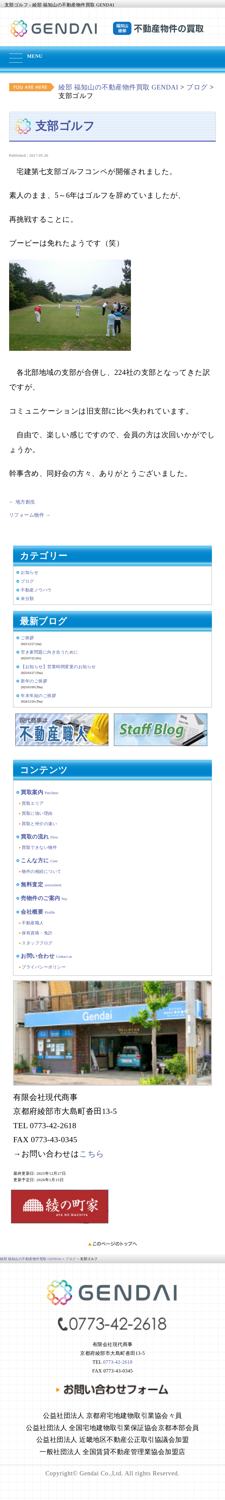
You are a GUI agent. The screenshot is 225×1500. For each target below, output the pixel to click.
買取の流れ (39, 837)
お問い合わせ (46, 956)
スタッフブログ (37, 942)
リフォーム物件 (30, 515)
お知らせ (29, 572)
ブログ (27, 581)
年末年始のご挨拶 (38, 695)
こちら (91, 1153)
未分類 (27, 598)
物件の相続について (42, 871)
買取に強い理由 (37, 813)
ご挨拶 (27, 637)
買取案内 (39, 792)
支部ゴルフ (65, 126)
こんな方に (39, 860)
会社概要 (38, 912)
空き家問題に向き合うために (49, 652)
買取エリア (33, 803)
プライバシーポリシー (44, 967)
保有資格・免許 (37, 932)
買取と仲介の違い (39, 823)
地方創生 (22, 501)
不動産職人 (33, 922)
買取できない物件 (39, 847)
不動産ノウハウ (36, 590)
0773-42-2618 (118, 1362)
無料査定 (41, 884)
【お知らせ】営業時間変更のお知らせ (58, 666)
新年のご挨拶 (34, 680)
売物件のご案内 (44, 898)
